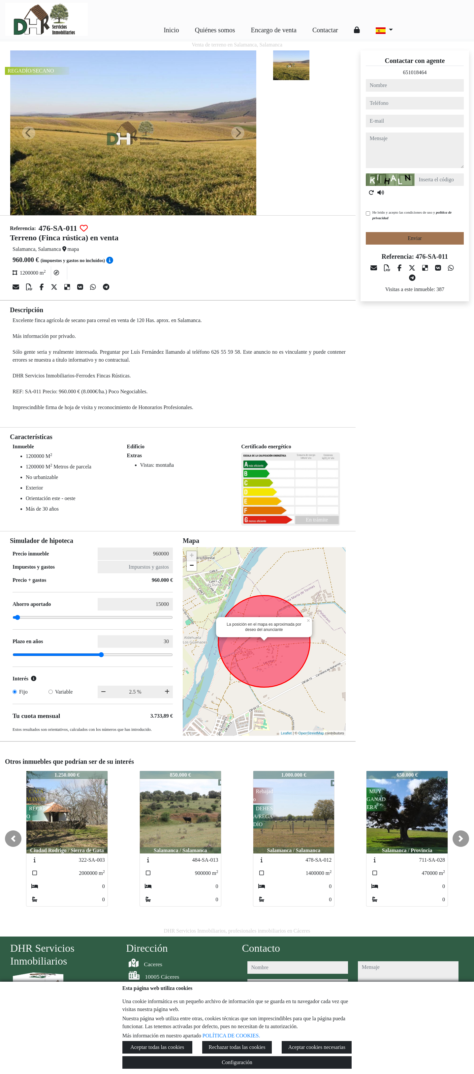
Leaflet (286, 733)
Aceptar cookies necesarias (316, 1047)
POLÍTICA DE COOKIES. (231, 1035)
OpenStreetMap (311, 733)
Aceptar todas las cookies (157, 1047)
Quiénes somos (215, 30)
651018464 (415, 72)
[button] (13, 838)
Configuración (237, 1062)
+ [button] (192, 556)
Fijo (23, 692)
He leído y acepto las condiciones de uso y (412, 215)
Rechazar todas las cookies (237, 1047)
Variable (64, 692)
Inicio (171, 30)
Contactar (325, 30)
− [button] (192, 566)
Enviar (415, 238)
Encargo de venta (274, 30)
